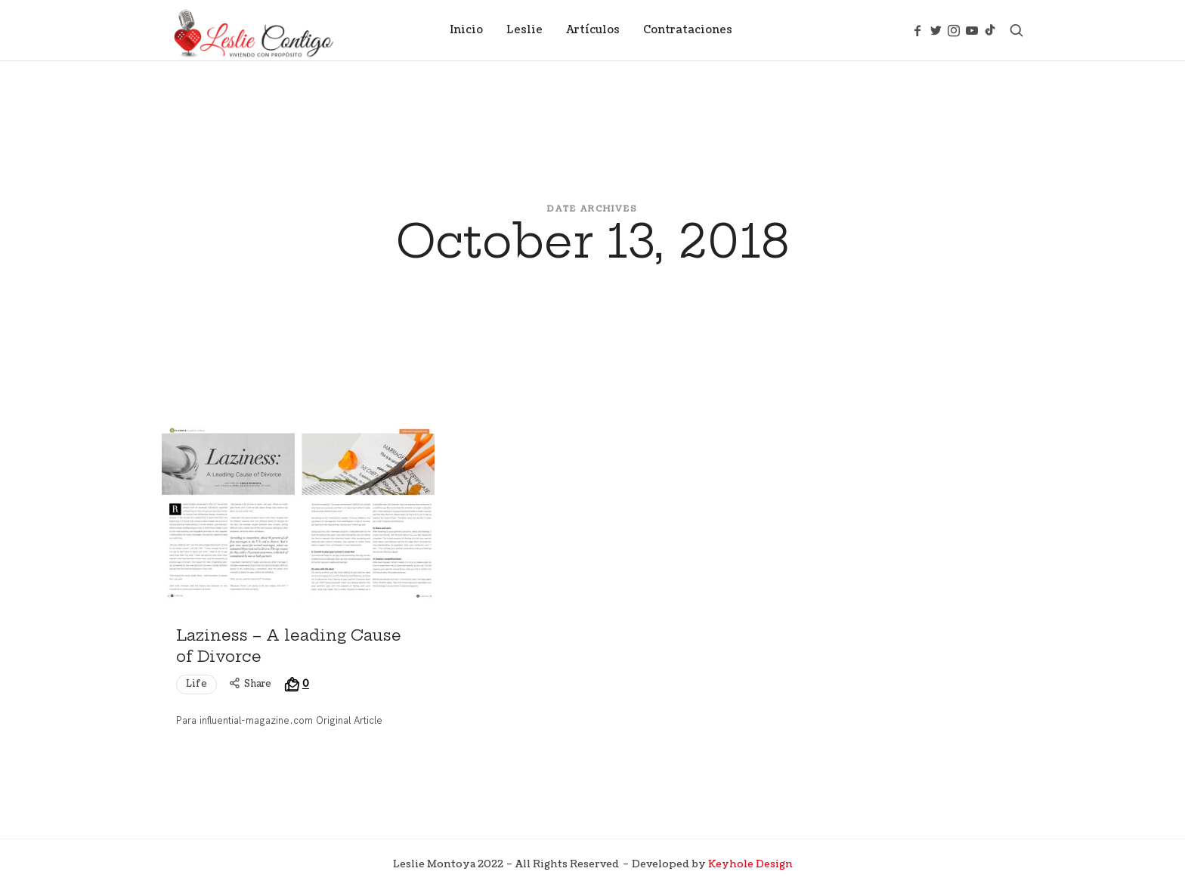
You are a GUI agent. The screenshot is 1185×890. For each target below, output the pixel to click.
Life (196, 684)
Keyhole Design (750, 864)
